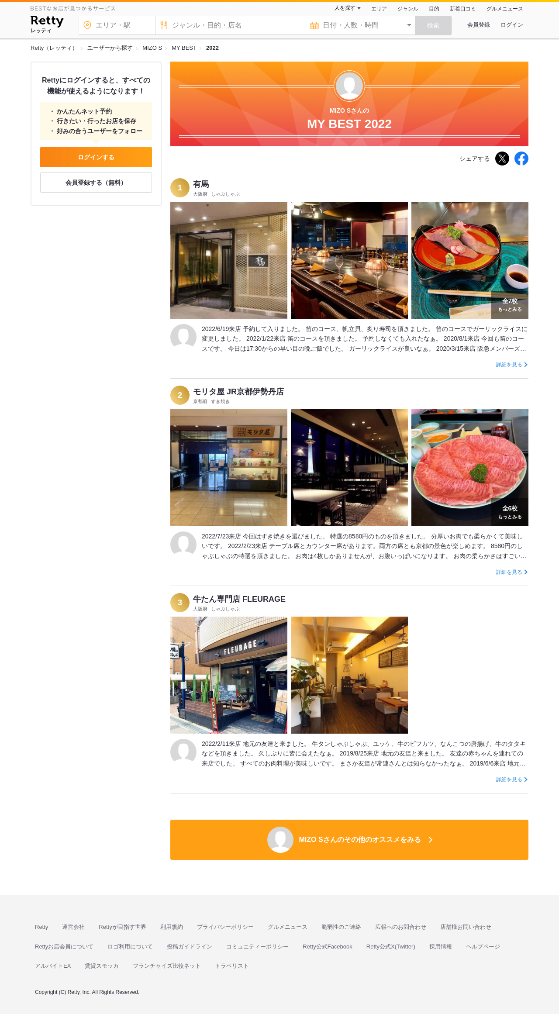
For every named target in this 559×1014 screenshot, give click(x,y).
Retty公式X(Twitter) (390, 946)
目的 (434, 9)
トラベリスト (232, 965)
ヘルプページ (483, 946)
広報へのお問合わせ (400, 927)
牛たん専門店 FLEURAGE (239, 599)
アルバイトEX (53, 965)
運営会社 (73, 927)
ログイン (511, 24)
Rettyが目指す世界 (122, 927)
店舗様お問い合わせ (465, 927)
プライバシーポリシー (225, 927)
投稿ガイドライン (189, 946)
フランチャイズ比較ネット (167, 965)
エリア (379, 9)
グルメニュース (505, 9)
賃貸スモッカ (102, 965)
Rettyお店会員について (64, 946)
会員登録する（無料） (96, 182)
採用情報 (440, 946)
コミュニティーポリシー (257, 946)
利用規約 (171, 927)
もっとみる (510, 304)
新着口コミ (463, 9)
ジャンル (407, 9)
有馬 (201, 184)
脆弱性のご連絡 (341, 927)
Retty (41, 927)
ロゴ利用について (130, 946)
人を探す (345, 8)
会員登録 (478, 24)
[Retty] (47, 23)
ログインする (96, 157)
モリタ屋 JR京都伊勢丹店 (238, 391)
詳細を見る (509, 365)
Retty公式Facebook (327, 946)
